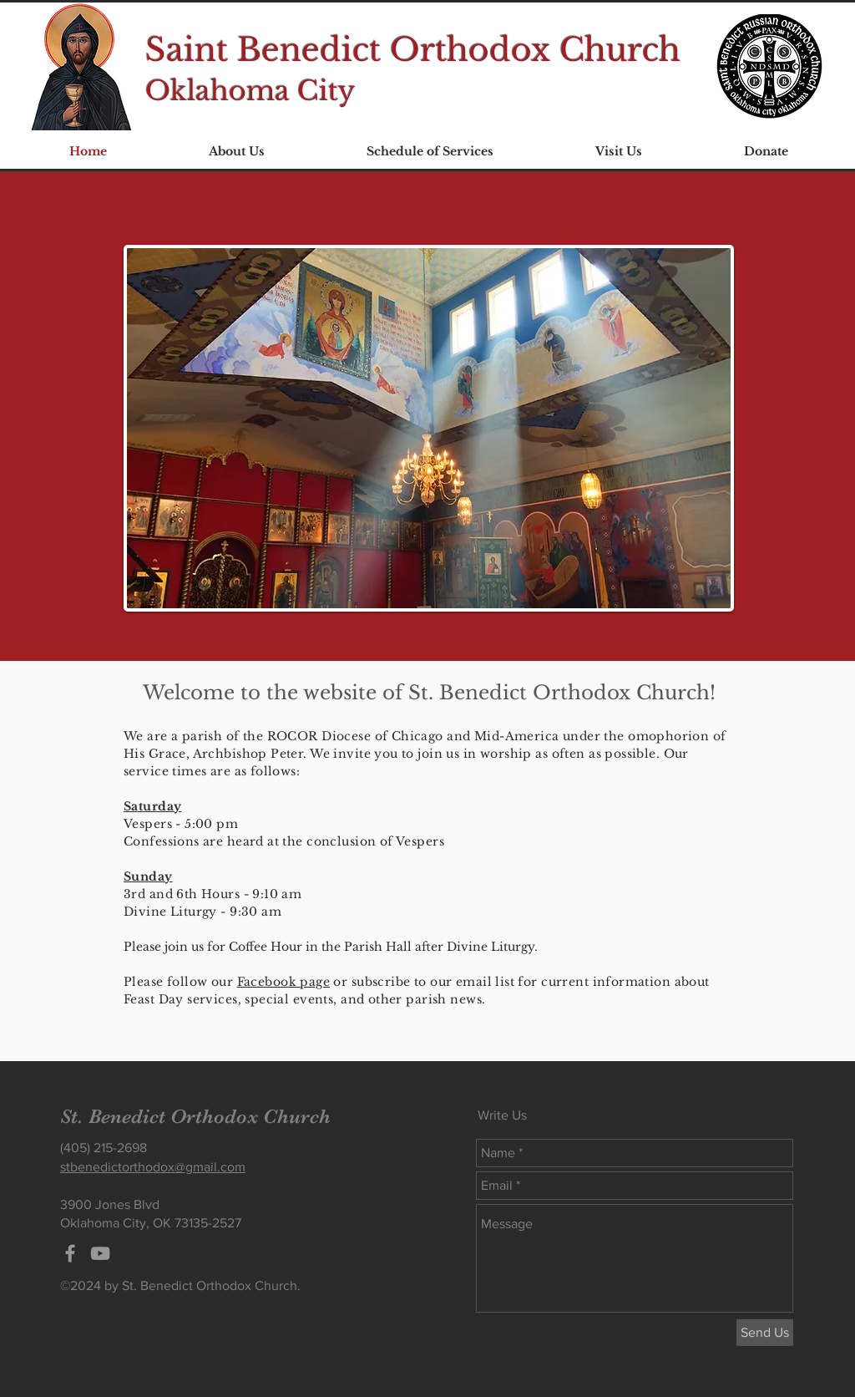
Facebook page (283, 981)
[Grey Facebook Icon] (70, 1253)
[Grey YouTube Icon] (100, 1253)
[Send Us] (764, 1332)
